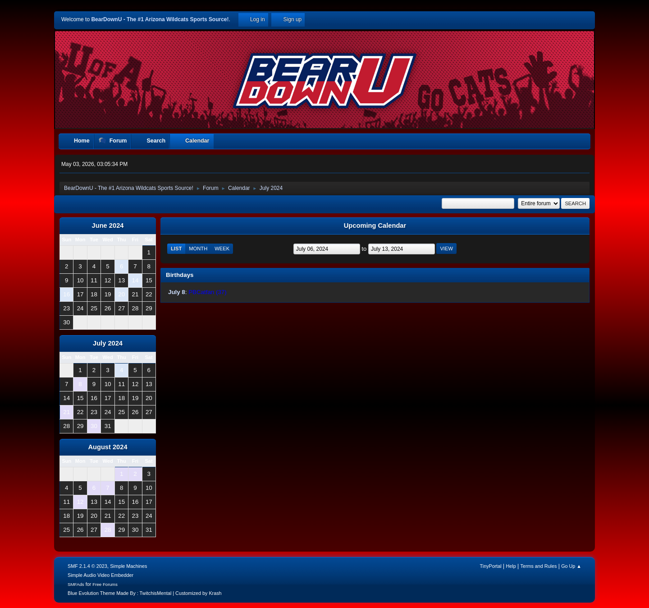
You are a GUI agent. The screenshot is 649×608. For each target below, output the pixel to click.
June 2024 (108, 225)
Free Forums (105, 584)
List (176, 248)
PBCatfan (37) (207, 292)
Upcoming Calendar (375, 225)
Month (198, 248)
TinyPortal (491, 566)
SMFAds (76, 584)
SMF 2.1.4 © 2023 (87, 566)
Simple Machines (128, 566)
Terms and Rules (539, 566)
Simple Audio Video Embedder (100, 575)
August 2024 (107, 447)
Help (511, 566)
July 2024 (108, 343)
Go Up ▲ (571, 566)
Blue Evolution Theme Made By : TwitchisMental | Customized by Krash (145, 593)
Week (222, 248)
